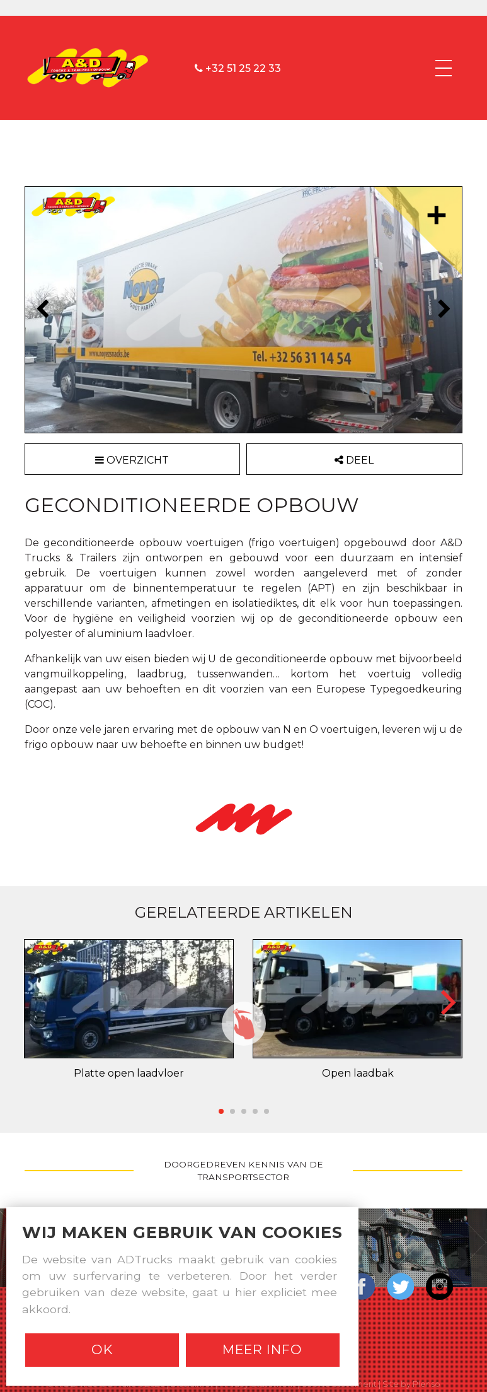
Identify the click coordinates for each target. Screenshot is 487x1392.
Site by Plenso (411, 1384)
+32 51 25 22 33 (238, 68)
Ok (102, 1349)
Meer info (262, 1349)
